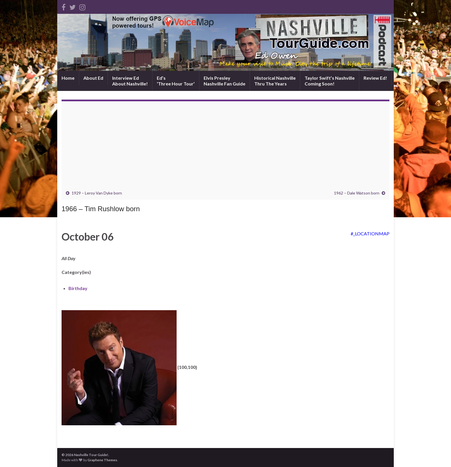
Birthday (77, 288)
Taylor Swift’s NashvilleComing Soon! (330, 80)
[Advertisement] (225, 147)
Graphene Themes (102, 460)
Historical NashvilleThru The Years (275, 80)
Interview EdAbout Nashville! (130, 80)
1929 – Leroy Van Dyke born (97, 192)
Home (68, 78)
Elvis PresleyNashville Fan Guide (224, 80)
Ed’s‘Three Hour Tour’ (176, 80)
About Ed (93, 78)
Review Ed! (375, 78)
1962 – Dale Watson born (356, 192)
